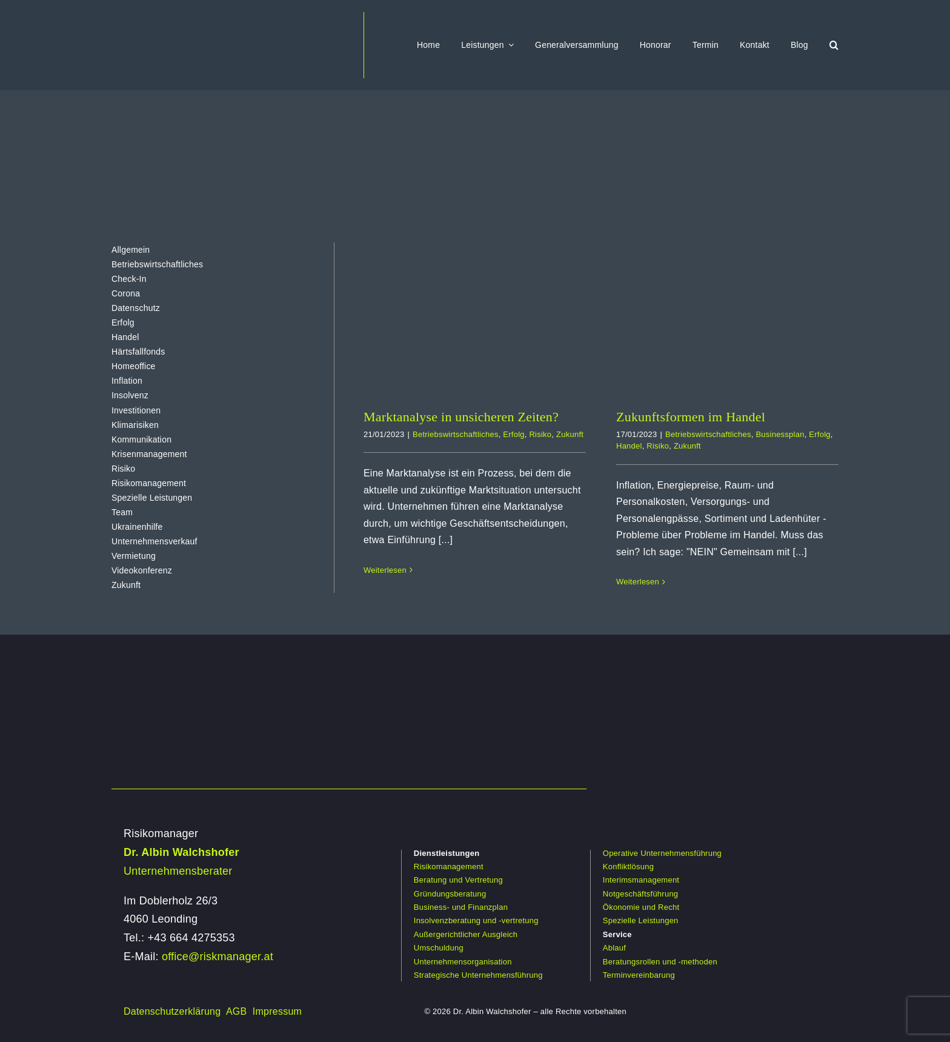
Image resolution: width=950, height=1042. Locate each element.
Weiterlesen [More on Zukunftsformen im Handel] (637, 581)
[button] (834, 45)
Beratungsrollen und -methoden (660, 961)
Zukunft (569, 434)
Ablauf (614, 947)
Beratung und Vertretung (458, 879)
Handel (629, 445)
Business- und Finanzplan (461, 907)
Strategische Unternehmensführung (478, 975)
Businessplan (780, 434)
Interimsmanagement (641, 879)
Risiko (540, 434)
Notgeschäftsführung (641, 893)
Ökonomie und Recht (641, 907)
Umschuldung (438, 947)
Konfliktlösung (628, 866)
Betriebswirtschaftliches (456, 434)
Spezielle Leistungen (641, 920)
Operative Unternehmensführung (662, 853)
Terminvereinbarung (639, 975)
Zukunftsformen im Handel (690, 416)
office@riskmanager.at (217, 956)
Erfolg (513, 434)
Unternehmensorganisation (463, 961)
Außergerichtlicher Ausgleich (465, 934)
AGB (236, 1011)
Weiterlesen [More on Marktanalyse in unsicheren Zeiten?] (385, 570)
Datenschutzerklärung (172, 1011)
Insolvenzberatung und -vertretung (476, 920)
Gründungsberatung (450, 893)
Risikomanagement (448, 866)
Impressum (277, 1011)
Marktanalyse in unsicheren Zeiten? (461, 416)
